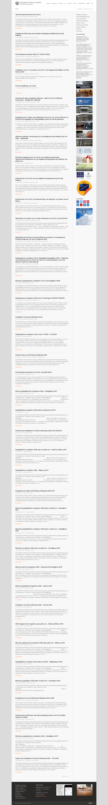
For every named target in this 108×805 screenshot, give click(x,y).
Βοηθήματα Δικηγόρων (81, 14)
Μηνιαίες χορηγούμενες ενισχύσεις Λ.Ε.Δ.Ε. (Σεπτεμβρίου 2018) (37, 281)
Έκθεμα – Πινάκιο (80, 23)
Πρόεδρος (39, 140)
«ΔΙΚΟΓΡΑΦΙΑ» (81, 5)
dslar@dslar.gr (42, 796)
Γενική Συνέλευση (41, 241)
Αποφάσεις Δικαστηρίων (82, 25)
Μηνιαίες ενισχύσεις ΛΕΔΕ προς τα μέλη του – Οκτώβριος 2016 (37, 548)
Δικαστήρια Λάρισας (81, 18)
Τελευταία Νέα (80, 34)
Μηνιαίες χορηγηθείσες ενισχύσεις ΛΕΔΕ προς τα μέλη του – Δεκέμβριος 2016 (41, 530)
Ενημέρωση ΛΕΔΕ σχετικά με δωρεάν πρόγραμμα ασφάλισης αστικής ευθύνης (39, 34)
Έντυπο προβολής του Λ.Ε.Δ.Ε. (25, 86)
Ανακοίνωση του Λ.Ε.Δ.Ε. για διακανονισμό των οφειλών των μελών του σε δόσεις (41, 200)
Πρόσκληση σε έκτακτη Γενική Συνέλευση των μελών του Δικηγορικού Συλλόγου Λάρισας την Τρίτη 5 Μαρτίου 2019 (40, 238)
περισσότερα (19, 28)
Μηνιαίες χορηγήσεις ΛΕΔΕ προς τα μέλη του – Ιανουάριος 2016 (37, 681)
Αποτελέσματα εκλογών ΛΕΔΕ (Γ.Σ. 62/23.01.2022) (32, 54)
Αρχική (48, 5)
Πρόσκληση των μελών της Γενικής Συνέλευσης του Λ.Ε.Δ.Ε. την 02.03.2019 (41, 218)
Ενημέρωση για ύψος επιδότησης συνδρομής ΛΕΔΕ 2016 (35, 491)
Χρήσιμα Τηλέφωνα (81, 27)
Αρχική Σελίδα (80, 8)
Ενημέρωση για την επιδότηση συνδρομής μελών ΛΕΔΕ (34, 698)
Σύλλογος (61, 5)
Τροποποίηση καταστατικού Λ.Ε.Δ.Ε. (28, 15)
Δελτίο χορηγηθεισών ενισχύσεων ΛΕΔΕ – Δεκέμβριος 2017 (36, 391)
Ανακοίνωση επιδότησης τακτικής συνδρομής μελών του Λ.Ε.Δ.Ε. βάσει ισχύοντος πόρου (40, 716)
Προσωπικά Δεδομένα (20, 798)
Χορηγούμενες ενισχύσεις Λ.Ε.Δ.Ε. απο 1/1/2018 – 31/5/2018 (36, 334)
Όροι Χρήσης (18, 794)
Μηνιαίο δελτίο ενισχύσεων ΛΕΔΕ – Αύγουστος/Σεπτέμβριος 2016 (38, 567)
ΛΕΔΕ (36, 16)
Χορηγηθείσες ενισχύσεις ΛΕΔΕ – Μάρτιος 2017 (32, 470)
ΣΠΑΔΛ (74, 5)
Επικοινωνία (79, 31)
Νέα (37, 760)
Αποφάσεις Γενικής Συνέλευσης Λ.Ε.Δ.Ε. (29, 317)
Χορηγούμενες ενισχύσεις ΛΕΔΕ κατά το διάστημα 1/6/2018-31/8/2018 (39, 298)
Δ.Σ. (65, 5)
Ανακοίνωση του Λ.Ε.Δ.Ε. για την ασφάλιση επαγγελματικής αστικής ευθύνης (39, 179)
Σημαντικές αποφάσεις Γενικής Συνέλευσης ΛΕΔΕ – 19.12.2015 (37, 758)
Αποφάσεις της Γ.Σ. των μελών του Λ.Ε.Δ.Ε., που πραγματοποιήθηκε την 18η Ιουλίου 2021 (42, 71)
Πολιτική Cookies (19, 796)
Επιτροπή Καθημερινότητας (83, 16)
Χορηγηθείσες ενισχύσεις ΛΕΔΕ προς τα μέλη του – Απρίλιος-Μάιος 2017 (41, 450)
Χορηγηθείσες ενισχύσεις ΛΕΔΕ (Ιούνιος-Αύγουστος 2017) (35, 410)
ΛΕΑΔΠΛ (69, 5)
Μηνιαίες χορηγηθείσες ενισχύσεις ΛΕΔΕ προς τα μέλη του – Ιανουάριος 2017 (40, 509)
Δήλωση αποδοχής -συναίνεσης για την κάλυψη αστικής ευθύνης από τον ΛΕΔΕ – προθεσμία (41, 137)
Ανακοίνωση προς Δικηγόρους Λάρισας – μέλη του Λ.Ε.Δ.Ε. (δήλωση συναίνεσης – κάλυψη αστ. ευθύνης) (38, 99)
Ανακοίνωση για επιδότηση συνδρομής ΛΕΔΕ (31, 355)
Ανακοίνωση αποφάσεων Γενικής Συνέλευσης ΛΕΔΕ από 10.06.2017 (38, 431)
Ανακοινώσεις (86, 8)
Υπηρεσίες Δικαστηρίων (82, 20)
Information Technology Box (91, 803)
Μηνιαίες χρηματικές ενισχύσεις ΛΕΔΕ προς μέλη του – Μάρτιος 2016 (40, 643)
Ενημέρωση (54, 5)
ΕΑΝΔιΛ (88, 5)
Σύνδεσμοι (78, 29)
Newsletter (26, 16)
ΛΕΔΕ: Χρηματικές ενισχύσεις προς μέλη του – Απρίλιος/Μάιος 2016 (39, 624)
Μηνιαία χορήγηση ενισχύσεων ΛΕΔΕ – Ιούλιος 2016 (33, 586)
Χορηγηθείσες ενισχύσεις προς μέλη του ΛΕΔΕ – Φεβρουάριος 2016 (38, 662)
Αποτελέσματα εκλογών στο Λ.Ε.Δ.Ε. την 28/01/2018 (33, 372)
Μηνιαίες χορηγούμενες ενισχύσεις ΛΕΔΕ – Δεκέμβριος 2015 (36, 736)
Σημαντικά (42, 357)
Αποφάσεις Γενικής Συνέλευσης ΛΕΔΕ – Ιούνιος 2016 (33, 605)
